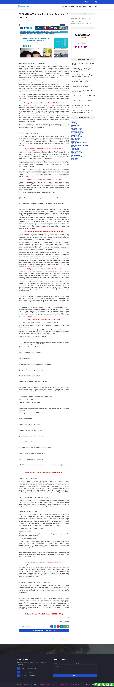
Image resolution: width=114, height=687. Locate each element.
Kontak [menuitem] (78, 6)
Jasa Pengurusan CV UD (25, 626)
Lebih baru (24, 639)
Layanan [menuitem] (71, 6)
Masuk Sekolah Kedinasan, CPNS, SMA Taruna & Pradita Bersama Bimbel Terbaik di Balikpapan (82, 69)
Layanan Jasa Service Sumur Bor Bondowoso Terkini (80, 106)
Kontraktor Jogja (29, 2)
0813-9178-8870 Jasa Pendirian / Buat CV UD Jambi (83, 63)
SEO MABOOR (23, 21)
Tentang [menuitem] (64, 6)
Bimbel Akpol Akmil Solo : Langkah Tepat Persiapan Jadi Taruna (82, 101)
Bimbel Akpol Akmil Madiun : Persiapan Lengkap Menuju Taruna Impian (82, 111)
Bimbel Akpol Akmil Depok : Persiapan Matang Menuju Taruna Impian (82, 85)
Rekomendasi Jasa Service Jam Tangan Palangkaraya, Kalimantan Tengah (82, 75)
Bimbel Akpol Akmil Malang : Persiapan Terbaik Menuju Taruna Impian (82, 80)
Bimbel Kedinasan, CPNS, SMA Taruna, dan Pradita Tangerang (83, 96)
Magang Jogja (20, 2)
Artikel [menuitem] (85, 6)
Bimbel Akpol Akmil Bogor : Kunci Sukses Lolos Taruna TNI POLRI (82, 91)
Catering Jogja (38, 2)
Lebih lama (63, 639)
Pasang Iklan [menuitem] (93, 6)
